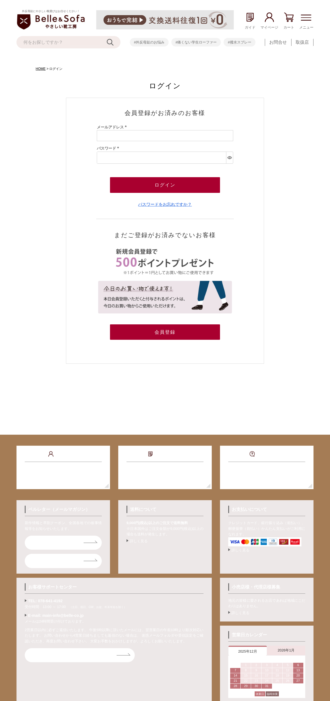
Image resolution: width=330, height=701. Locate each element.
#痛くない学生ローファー (196, 42)
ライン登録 (45, 559)
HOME (41, 69)
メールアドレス (113, 127)
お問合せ (278, 42)
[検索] (113, 42)
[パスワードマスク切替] (229, 157)
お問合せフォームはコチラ (60, 653)
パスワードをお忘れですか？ (165, 203)
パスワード (109, 148)
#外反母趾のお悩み (149, 42)
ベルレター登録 (49, 541)
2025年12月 (247, 650)
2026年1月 (286, 649)
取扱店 (302, 42)
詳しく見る (139, 539)
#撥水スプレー (239, 42)
